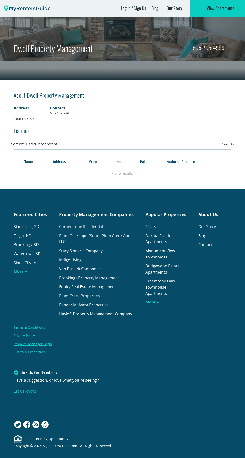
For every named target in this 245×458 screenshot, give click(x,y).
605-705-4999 (209, 47)
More (18, 271)
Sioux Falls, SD (26, 226)
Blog (154, 8)
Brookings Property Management (89, 278)
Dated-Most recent (41, 144)
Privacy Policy (24, 335)
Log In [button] (126, 8)
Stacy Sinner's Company (81, 250)
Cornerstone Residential (81, 226)
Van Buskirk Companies (80, 268)
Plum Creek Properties (79, 295)
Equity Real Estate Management (87, 286)
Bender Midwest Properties (83, 305)
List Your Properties (29, 352)
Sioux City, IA (25, 262)
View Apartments (220, 8)
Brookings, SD (26, 244)
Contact (205, 244)
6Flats (150, 226)
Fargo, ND (23, 235)
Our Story (174, 8)
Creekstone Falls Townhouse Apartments (160, 287)
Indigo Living (70, 260)
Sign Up (140, 8)
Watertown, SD (27, 253)
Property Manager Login (33, 344)
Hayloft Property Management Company (95, 313)
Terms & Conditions (29, 327)
